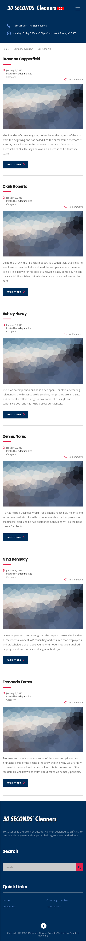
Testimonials (53, 906)
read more (16, 164)
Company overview (57, 900)
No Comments (73, 79)
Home (6, 48)
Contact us (9, 906)
